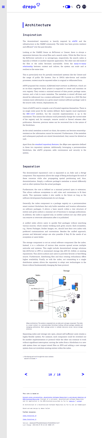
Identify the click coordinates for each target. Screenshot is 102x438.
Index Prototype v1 (29, 419)
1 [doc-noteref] (33, 46)
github (79, 401)
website (72, 401)
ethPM (74, 41)
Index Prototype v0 (29, 416)
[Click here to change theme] (67, 6)
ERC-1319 (31, 114)
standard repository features (47, 144)
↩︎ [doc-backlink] (36, 358)
